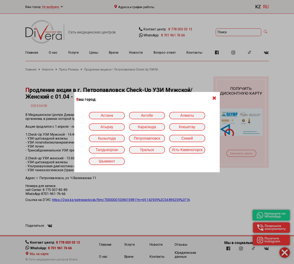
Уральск (147, 150)
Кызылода (107, 138)
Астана (107, 115)
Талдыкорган (107, 150)
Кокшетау (187, 127)
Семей (187, 138)
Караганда (147, 127)
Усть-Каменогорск (187, 150)
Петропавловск (147, 138)
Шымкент (107, 161)
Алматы (187, 115)
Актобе (147, 115)
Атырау (106, 127)
